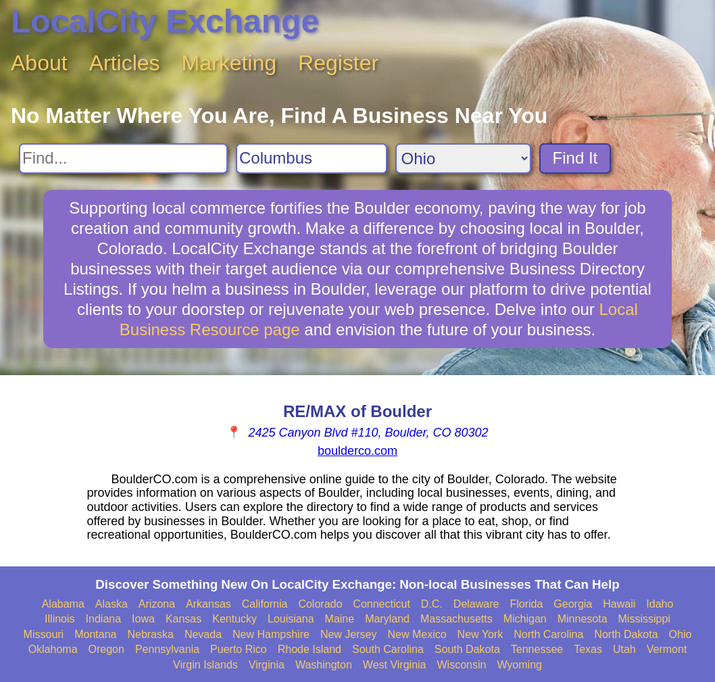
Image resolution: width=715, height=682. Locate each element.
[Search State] (463, 158)
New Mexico (416, 634)
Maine (340, 619)
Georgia (572, 604)
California (265, 604)
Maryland (387, 619)
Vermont (667, 649)
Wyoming (519, 665)
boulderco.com (357, 451)
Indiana (104, 619)
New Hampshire (271, 634)
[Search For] (123, 158)
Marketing (229, 63)
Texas (588, 649)
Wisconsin (461, 665)
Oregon (106, 649)
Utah (624, 649)
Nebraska (150, 634)
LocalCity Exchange (165, 21)
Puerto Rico (238, 649)
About (39, 63)
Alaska (111, 604)
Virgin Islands (205, 665)
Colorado (320, 604)
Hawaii (619, 604)
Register (338, 63)
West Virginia (394, 665)
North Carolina (548, 634)
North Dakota (626, 634)
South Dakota (467, 649)
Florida (526, 604)
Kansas (183, 619)
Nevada (203, 634)
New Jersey (348, 634)
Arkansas (208, 604)
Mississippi (644, 619)
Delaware (476, 604)
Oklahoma (53, 649)
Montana (95, 634)
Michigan (525, 619)
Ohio (680, 634)
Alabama (63, 604)
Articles (124, 63)
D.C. (432, 604)
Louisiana (291, 619)
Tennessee (537, 649)
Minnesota (583, 619)
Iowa (143, 619)
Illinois (59, 619)
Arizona (157, 604)
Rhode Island (309, 649)
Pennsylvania (167, 649)
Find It (575, 158)
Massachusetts (456, 619)
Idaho (659, 604)
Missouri (44, 634)
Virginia (267, 665)
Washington (323, 665)
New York (480, 634)
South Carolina (388, 649)
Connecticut (381, 604)
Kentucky (234, 619)
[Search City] (311, 158)
